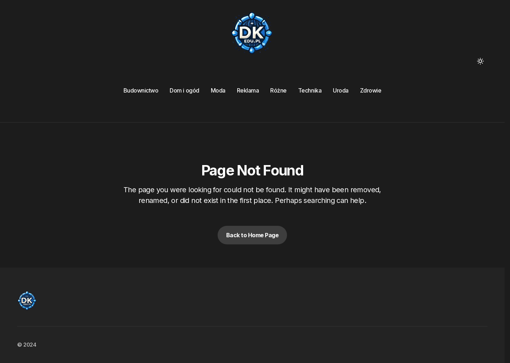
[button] (480, 61)
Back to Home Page (252, 235)
